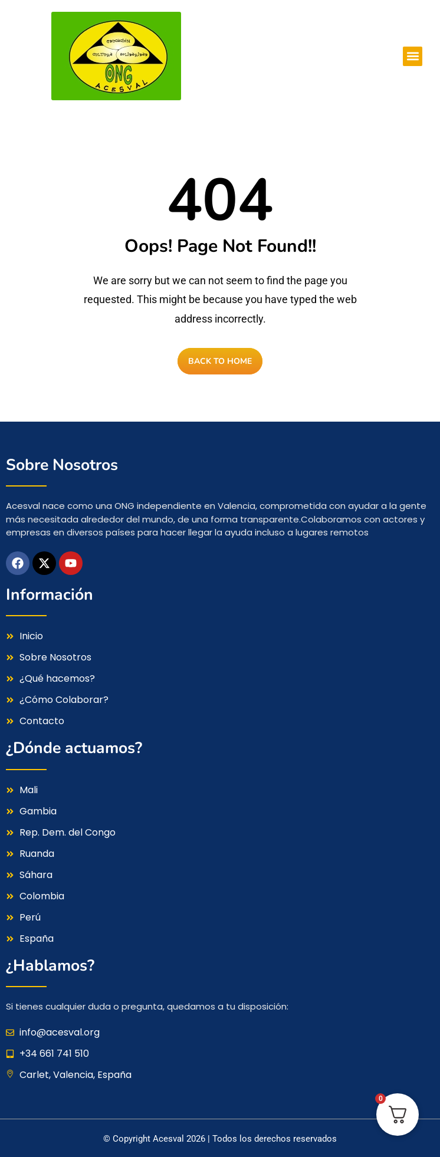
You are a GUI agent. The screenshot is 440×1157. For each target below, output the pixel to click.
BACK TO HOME (220, 361)
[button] (412, 56)
